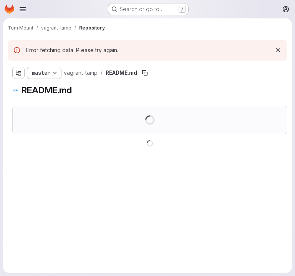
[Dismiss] (278, 50)
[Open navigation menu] (23, 9)
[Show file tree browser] (18, 73)
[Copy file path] (145, 73)
